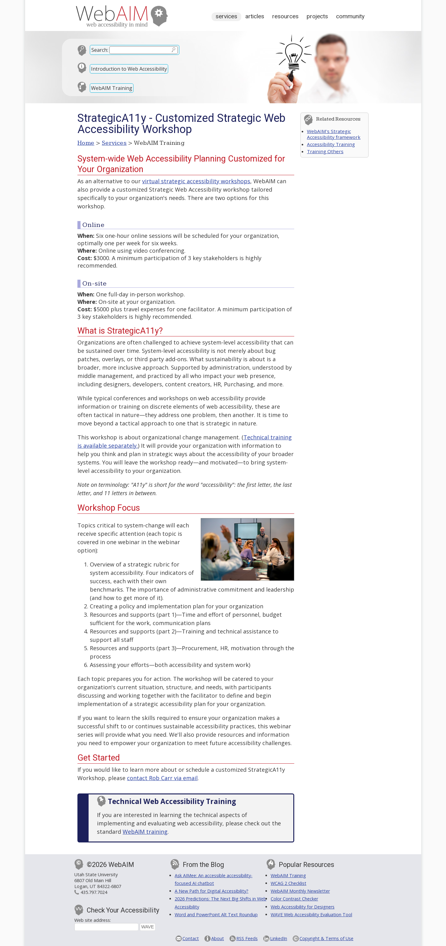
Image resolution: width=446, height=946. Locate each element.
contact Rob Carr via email (162, 778)
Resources (285, 16)
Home (85, 143)
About (217, 938)
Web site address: (92, 920)
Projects (317, 16)
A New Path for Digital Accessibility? (211, 891)
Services (226, 16)
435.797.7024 (94, 892)
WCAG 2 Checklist (288, 883)
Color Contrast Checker (294, 899)
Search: (99, 50)
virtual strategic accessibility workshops (196, 181)
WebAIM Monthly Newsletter (300, 891)
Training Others (325, 151)
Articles (254, 16)
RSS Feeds (247, 938)
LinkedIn (278, 938)
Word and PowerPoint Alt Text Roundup (216, 914)
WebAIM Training (111, 88)
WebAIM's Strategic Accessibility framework (334, 134)
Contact (190, 938)
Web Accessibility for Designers (302, 907)
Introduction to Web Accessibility (129, 68)
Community (350, 16)
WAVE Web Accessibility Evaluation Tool (311, 914)
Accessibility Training (331, 144)
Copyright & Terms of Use (326, 938)
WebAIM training (145, 831)
